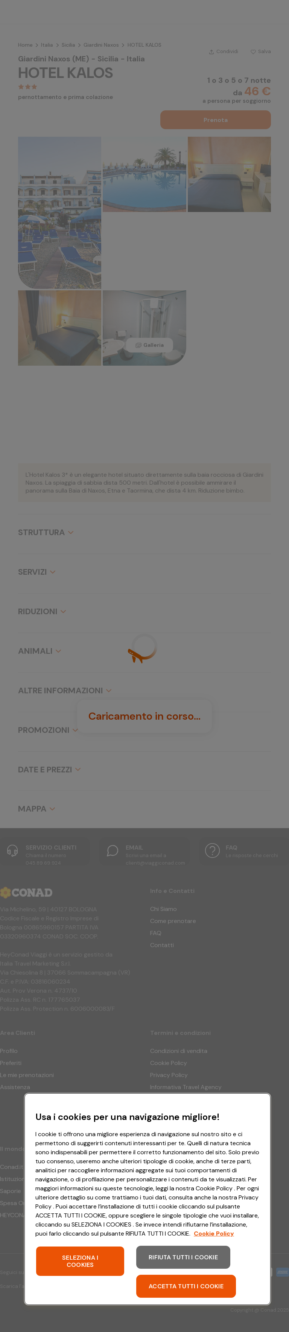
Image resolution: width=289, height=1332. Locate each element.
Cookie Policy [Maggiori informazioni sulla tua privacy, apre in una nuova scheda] (214, 1233)
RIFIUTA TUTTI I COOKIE (183, 1257)
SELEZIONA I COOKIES (80, 1261)
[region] (147, 1199)
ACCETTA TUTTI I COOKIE (186, 1286)
